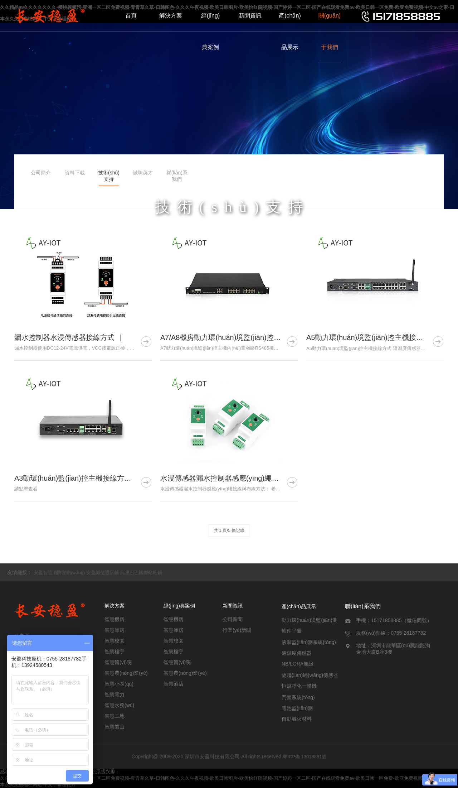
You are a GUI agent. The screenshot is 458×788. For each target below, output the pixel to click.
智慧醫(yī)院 (118, 662)
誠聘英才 (143, 173)
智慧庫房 (114, 630)
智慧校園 (114, 641)
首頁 (131, 16)
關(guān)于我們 (329, 31)
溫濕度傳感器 (297, 653)
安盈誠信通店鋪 (102, 572)
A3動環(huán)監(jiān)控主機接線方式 (72, 478)
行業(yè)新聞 (237, 630)
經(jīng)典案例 (210, 31)
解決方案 (170, 16)
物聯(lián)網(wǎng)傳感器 (310, 675)
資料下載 (75, 173)
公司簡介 (41, 173)
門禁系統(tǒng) (298, 697)
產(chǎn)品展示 (290, 31)
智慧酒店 (174, 684)
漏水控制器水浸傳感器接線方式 (64, 337)
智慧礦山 (114, 727)
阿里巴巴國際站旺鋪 (141, 572)
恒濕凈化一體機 (299, 686)
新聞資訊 (250, 16)
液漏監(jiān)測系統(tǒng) (309, 642)
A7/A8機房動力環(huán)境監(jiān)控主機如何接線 (238, 337)
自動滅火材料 (297, 719)
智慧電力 (114, 694)
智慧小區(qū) (118, 684)
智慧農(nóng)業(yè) (126, 673)
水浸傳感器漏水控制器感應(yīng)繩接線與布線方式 (241, 478)
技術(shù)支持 (109, 176)
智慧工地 (114, 716)
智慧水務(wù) (119, 705)
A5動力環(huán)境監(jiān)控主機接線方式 (372, 337)
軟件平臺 (292, 631)
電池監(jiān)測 (297, 708)
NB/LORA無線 (297, 664)
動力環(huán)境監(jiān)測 (309, 620)
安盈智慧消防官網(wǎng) (59, 572)
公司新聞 (233, 619)
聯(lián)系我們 (176, 176)
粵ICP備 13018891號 (304, 756)
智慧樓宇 (114, 651)
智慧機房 (114, 619)
